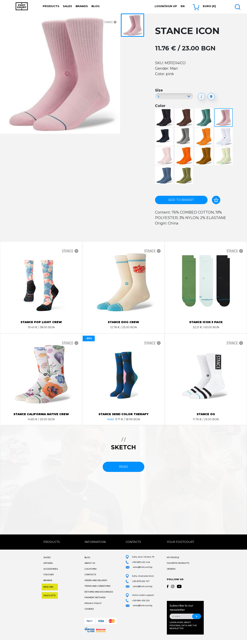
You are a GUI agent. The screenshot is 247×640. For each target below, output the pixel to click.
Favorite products (178, 563)
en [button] (183, 6)
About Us (90, 563)
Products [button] (51, 6)
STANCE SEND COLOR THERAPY (123, 414)
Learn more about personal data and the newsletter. (183, 625)
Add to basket (181, 200)
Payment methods (95, 597)
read (123, 466)
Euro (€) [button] (209, 6)
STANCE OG (205, 414)
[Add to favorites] (216, 200)
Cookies (89, 609)
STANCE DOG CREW (124, 322)
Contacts (90, 574)
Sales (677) (49, 595)
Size (159, 90)
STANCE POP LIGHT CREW (41, 322)
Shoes (47, 557)
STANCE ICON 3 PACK (205, 322)
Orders (171, 569)
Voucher (48, 574)
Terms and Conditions (97, 586)
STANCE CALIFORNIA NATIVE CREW (41, 414)
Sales (67, 6)
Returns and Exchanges (99, 592)
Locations (91, 569)
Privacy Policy (93, 603)
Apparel (48, 563)
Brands (82, 6)
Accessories (50, 569)
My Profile (173, 557)
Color (160, 106)
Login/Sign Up (166, 6)
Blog (95, 6)
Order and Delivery (96, 580)
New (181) (48, 587)
